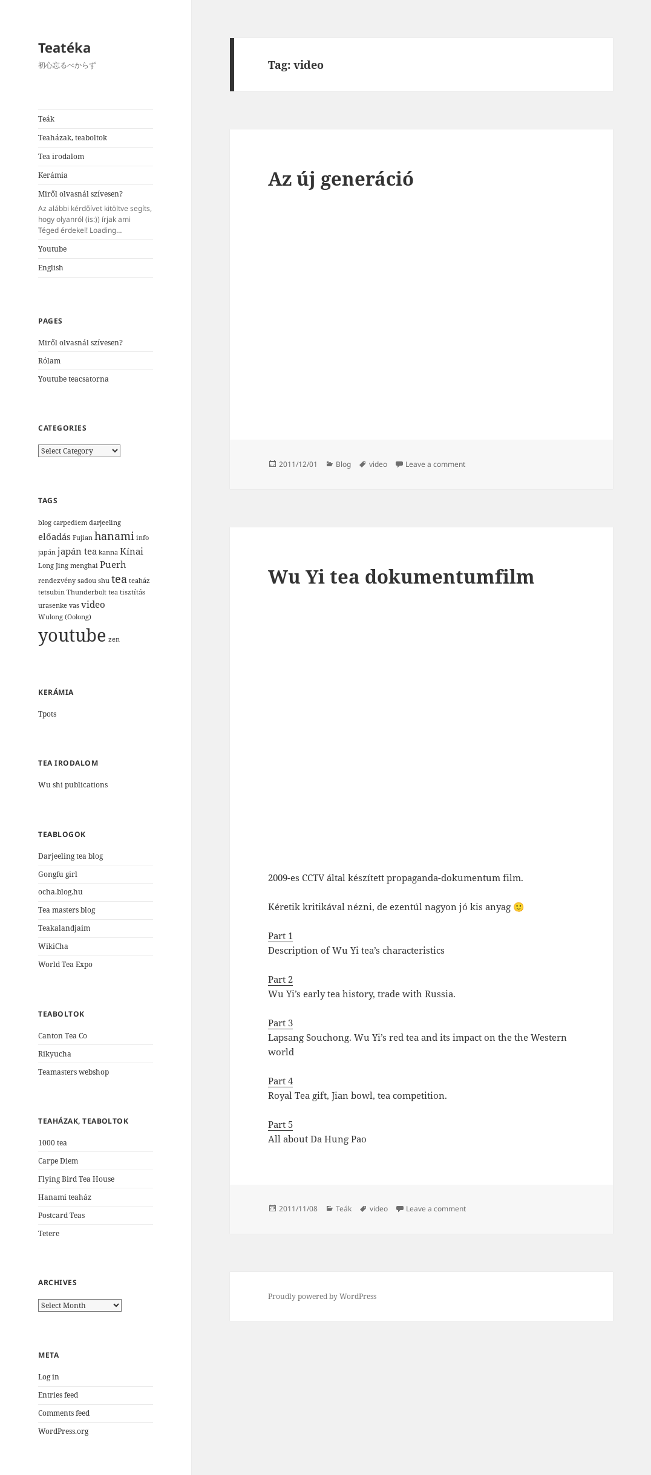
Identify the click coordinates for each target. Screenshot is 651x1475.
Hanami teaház (64, 1197)
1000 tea (52, 1143)
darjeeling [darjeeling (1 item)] (105, 522)
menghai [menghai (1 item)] (84, 565)
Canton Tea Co (62, 1036)
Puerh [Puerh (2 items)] (113, 564)
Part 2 (280, 979)
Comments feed (64, 1413)
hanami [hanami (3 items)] (114, 536)
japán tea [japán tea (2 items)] (77, 551)
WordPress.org (63, 1431)
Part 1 (280, 936)
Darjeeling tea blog (70, 856)
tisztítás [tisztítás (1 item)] (132, 592)
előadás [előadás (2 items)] (54, 536)
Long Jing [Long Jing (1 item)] (53, 565)
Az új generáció (341, 178)
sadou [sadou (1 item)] (86, 580)
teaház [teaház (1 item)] (139, 580)
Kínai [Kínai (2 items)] (131, 551)
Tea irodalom (61, 156)
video (378, 464)
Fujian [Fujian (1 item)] (83, 537)
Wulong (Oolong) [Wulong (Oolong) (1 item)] (64, 617)
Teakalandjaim (64, 928)
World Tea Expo (65, 964)
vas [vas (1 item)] (74, 605)
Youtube (52, 249)
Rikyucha (54, 1054)
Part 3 (280, 1023)
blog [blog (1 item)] (44, 522)
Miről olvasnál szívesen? (95, 212)
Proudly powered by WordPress (322, 1296)
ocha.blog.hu (60, 892)
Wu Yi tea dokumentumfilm (401, 576)
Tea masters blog (66, 910)
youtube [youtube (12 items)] (72, 635)
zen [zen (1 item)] (114, 639)
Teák (46, 119)
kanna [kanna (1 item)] (108, 552)
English (51, 267)
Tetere (48, 1233)
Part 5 (280, 1124)
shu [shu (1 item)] (104, 580)
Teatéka (64, 47)
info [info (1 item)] (142, 537)
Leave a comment (435, 464)
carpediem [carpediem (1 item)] (70, 522)
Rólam (49, 361)
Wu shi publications (73, 785)
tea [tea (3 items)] (119, 578)
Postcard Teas (61, 1215)
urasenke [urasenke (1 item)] (52, 605)
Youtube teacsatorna (73, 379)
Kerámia (53, 175)
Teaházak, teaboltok (72, 137)
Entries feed (58, 1395)
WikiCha (53, 946)
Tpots (47, 714)
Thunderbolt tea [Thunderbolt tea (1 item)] (92, 592)
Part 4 (280, 1081)
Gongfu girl (57, 874)
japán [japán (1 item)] (47, 552)
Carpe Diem (58, 1161)
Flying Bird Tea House (76, 1179)
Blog (343, 464)
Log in (48, 1377)
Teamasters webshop (73, 1072)
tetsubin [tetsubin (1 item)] (51, 592)
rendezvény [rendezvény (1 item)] (57, 580)
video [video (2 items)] (93, 604)
